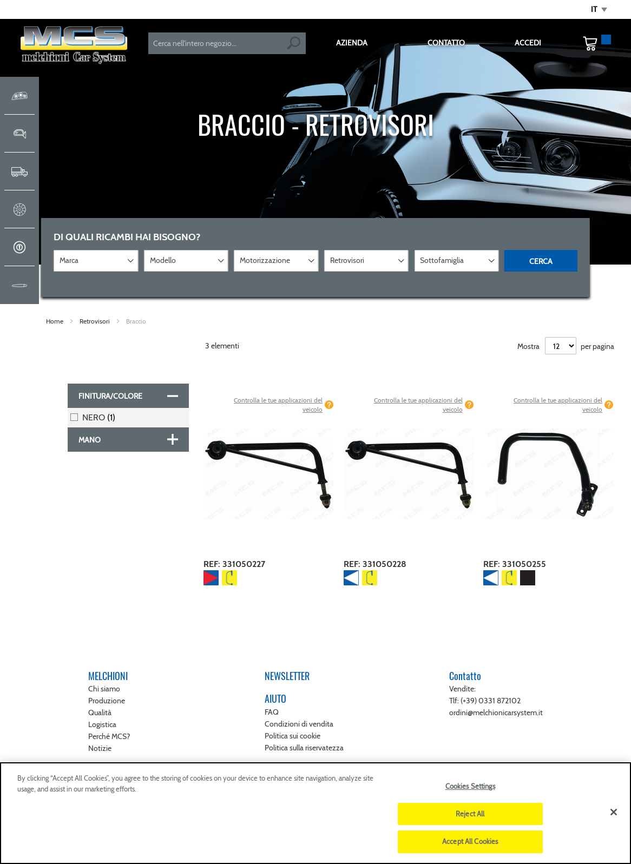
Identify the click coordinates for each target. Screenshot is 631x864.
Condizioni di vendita (299, 724)
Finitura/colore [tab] (110, 396)
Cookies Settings (470, 786)
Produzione (106, 700)
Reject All (470, 813)
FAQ (272, 712)
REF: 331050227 (234, 564)
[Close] (614, 812)
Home (55, 321)
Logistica (102, 724)
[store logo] (74, 46)
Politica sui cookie (292, 736)
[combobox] (227, 43)
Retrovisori (95, 321)
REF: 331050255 (514, 564)
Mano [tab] (89, 440)
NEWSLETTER (287, 676)
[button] (599, 9)
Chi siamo (104, 689)
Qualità (99, 712)
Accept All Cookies (470, 841)
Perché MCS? (109, 736)
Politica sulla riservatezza (304, 748)
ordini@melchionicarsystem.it (496, 712)
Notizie (99, 748)
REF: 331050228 (375, 564)
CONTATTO (446, 43)
